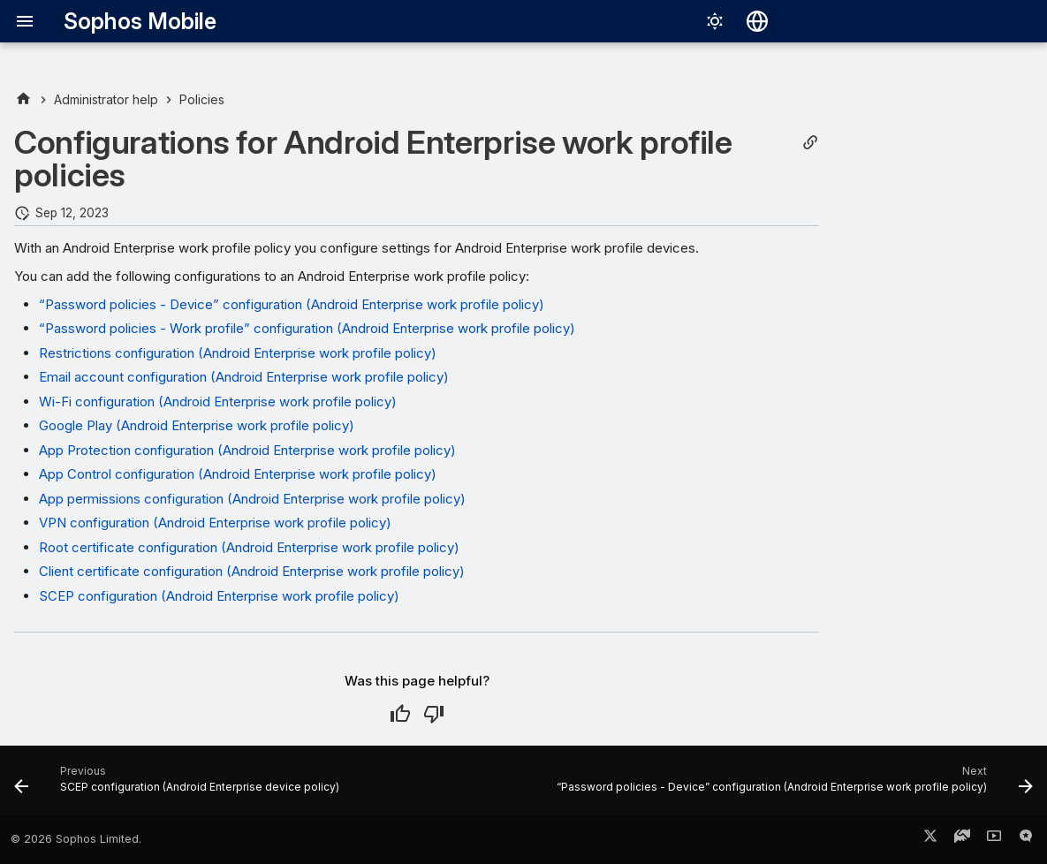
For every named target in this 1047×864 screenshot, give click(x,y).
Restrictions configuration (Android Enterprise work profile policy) (237, 353)
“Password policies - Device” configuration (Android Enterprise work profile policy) (291, 304)
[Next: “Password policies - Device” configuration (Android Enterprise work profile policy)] (792, 785)
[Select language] (757, 21)
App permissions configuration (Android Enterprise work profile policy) (252, 498)
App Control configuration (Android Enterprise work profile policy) (237, 474)
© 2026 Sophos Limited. (76, 838)
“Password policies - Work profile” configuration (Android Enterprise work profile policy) (307, 328)
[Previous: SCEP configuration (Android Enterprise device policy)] (179, 785)
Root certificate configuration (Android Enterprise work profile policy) (249, 547)
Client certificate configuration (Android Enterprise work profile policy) (252, 571)
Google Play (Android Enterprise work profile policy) (196, 425)
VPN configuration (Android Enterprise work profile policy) (215, 522)
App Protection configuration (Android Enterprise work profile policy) (247, 450)
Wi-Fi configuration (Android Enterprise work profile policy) (218, 401)
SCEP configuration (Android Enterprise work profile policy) (219, 595)
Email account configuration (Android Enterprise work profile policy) (244, 376)
